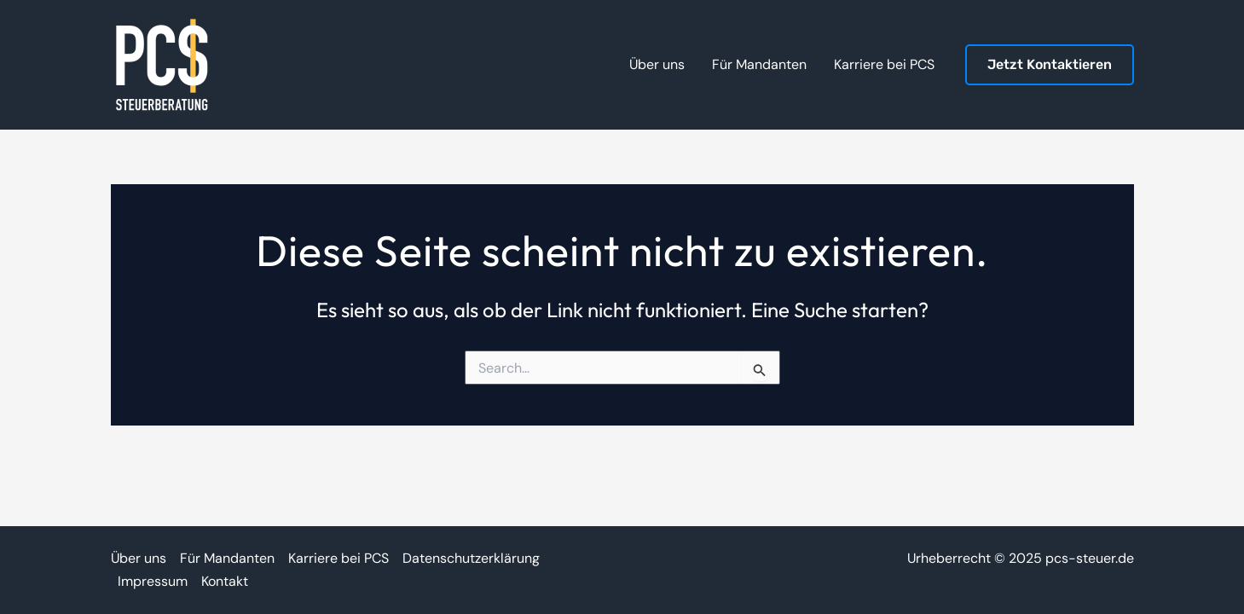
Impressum (153, 581)
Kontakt (224, 581)
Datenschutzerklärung (471, 558)
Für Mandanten (227, 558)
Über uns (138, 558)
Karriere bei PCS (338, 558)
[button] (1049, 65)
